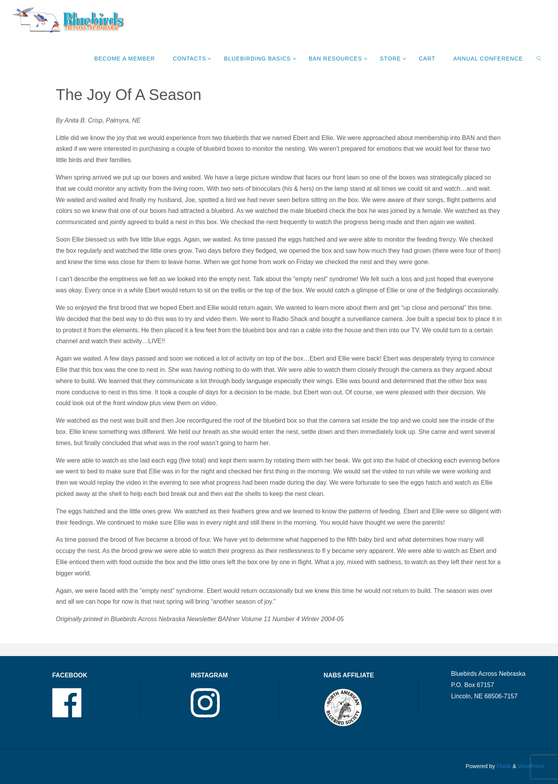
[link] (539, 58)
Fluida (501, 766)
